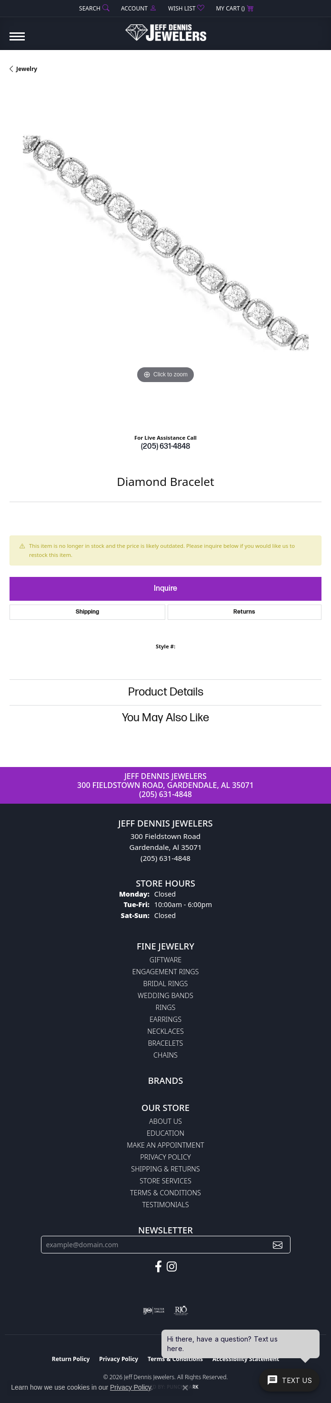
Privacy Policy (165, 1156)
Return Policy (71, 1359)
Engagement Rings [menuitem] (165, 971)
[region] (165, 256)
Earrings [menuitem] (165, 1019)
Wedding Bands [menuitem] (165, 995)
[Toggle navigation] (17, 41)
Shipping (87, 612)
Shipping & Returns (165, 1168)
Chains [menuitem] (165, 1055)
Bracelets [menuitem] (165, 1043)
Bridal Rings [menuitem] (165, 983)
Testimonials (165, 1204)
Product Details (165, 692)
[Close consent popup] (185, 1388)
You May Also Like (165, 718)
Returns (244, 612)
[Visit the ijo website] (153, 1310)
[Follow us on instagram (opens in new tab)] (172, 1266)
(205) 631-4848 (165, 446)
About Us (165, 1121)
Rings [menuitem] (166, 1007)
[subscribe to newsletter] (277, 1244)
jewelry (26, 69)
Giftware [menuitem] (165, 959)
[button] (93, 8)
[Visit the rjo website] (181, 1310)
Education (165, 1133)
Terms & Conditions (165, 1192)
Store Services (165, 1180)
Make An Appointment (165, 1145)
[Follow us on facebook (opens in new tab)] (158, 1266)
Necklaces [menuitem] (165, 1031)
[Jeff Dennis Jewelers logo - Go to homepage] (165, 29)
